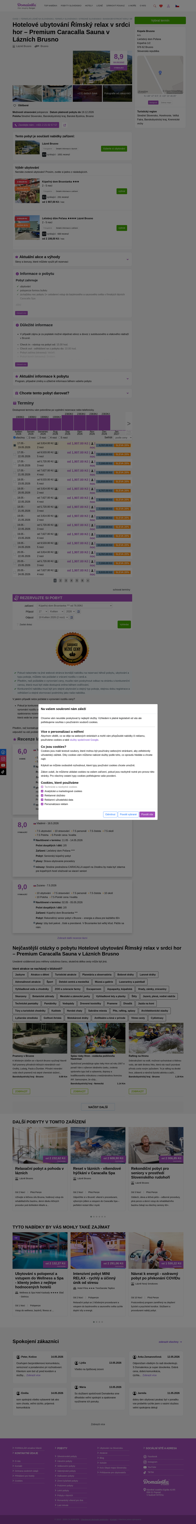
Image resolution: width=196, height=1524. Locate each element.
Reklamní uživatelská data (59, 800)
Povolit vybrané (128, 814)
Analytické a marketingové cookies (63, 791)
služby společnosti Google (84, 740)
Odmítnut (110, 814)
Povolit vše (147, 814)
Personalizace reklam (56, 804)
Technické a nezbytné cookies (61, 787)
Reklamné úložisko (55, 795)
